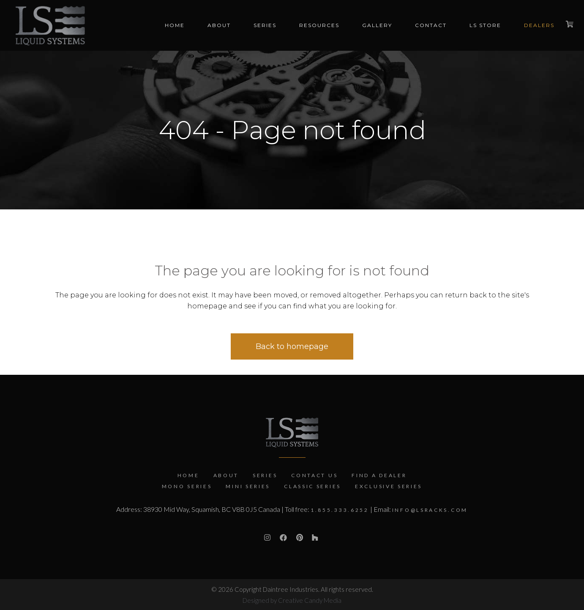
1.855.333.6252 (340, 510)
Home (188, 475)
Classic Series (312, 486)
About (226, 475)
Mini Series (248, 486)
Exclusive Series (388, 486)
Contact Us (314, 475)
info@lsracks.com (430, 510)
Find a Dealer (379, 475)
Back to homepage (292, 346)
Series (265, 475)
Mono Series (187, 486)
